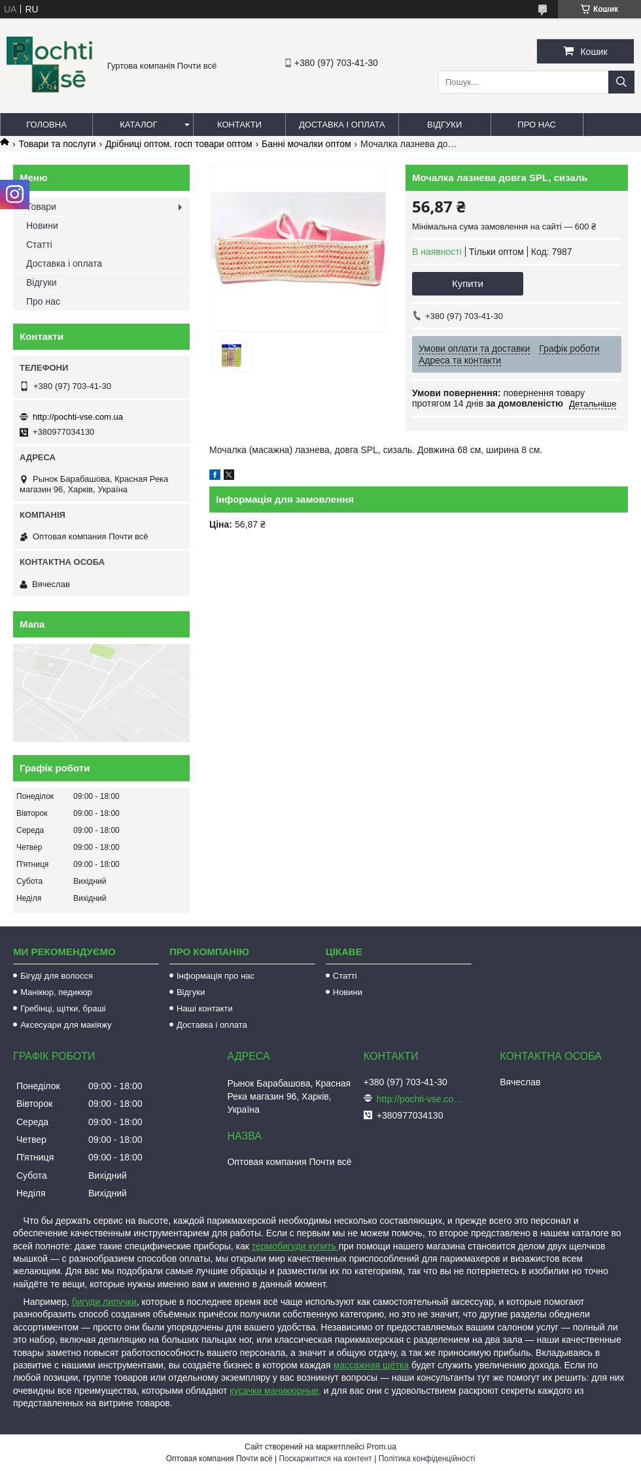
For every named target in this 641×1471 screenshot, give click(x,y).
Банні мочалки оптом (306, 144)
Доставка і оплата (342, 124)
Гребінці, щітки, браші (63, 1008)
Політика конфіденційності (427, 1458)
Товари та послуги (56, 144)
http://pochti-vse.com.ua (78, 417)
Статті (39, 244)
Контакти (239, 124)
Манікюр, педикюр (56, 992)
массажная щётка (371, 1365)
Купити (467, 283)
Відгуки (444, 124)
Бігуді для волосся (56, 976)
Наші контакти (205, 1008)
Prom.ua (381, 1446)
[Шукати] (621, 82)
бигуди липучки (104, 1301)
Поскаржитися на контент (325, 1458)
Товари (41, 206)
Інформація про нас (215, 976)
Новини (42, 225)
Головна (46, 124)
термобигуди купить (295, 1246)
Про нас (536, 124)
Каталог (138, 124)
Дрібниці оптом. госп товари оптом (178, 144)
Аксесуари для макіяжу (65, 1025)
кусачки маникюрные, (275, 1390)
